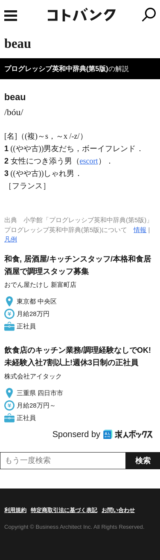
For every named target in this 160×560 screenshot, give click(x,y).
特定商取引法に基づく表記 (64, 510)
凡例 (10, 239)
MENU (10, 15)
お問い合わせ (118, 510)
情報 (140, 229)
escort (89, 161)
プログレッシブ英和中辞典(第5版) (56, 68)
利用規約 (15, 510)
